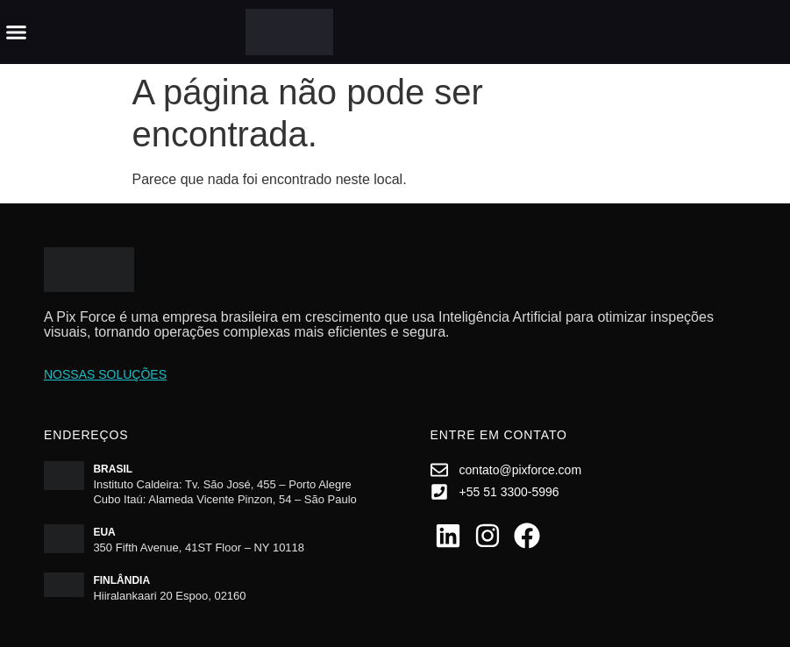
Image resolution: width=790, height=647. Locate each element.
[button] (16, 32)
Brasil (112, 469)
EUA (104, 532)
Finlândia (121, 580)
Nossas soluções (105, 374)
